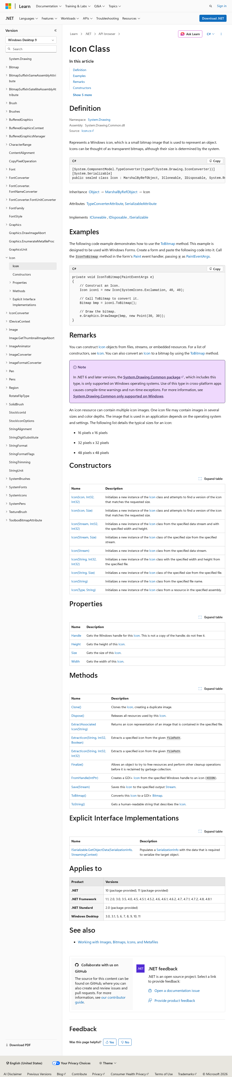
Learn (74, 34)
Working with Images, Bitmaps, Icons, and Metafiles (118, 941)
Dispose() (77, 715)
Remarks (79, 81)
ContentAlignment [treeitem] (22, 152)
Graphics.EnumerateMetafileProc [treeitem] (31, 241)
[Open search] (210, 6)
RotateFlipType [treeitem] (19, 396)
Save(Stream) (80, 787)
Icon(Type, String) (83, 590)
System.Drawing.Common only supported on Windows (118, 396)
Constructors (82, 88)
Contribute (79, 1074)
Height (76, 644)
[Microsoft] (8, 6)
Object (94, 191)
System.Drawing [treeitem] (20, 59)
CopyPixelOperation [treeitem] (22, 161)
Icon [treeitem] (16, 266)
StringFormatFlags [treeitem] (21, 454)
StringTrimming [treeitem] (19, 462)
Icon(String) (79, 581)
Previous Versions (39, 1074)
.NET (88, 34)
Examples (79, 76)
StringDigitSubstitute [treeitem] (23, 437)
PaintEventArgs (198, 256)
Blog (60, 1074)
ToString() (78, 804)
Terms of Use (164, 1074)
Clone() (76, 707)
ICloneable (98, 217)
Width (75, 661)
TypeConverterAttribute (105, 203)
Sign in (222, 6)
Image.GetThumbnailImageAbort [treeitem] (31, 338)
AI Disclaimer (13, 1074)
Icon (102, 346)
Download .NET (213, 18)
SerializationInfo (168, 850)
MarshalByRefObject (121, 191)
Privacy (97, 1074)
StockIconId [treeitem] (17, 412)
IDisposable (118, 217)
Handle (76, 635)
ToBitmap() (78, 795)
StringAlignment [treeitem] (20, 429)
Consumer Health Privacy (128, 1074)
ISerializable (138, 217)
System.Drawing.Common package (152, 377)
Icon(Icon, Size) (81, 510)
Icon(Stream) (80, 550)
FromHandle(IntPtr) (84, 778)
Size (74, 653)
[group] (147, 174)
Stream (171, 787)
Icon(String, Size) (83, 572)
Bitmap (157, 795)
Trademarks (186, 1074)
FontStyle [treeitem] (15, 216)
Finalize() (77, 764)
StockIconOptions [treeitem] (21, 421)
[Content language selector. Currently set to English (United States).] (24, 1063)
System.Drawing (99, 119)
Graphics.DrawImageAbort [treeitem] (27, 233)
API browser (107, 34)
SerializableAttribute (141, 203)
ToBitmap (168, 243)
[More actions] (221, 34)
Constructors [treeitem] (22, 274)
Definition (79, 70)
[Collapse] (55, 30)
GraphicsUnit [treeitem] (18, 249)
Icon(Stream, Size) (83, 537)
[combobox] (31, 40)
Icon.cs (86, 130)
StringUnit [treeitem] (16, 470)
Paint (137, 256)
